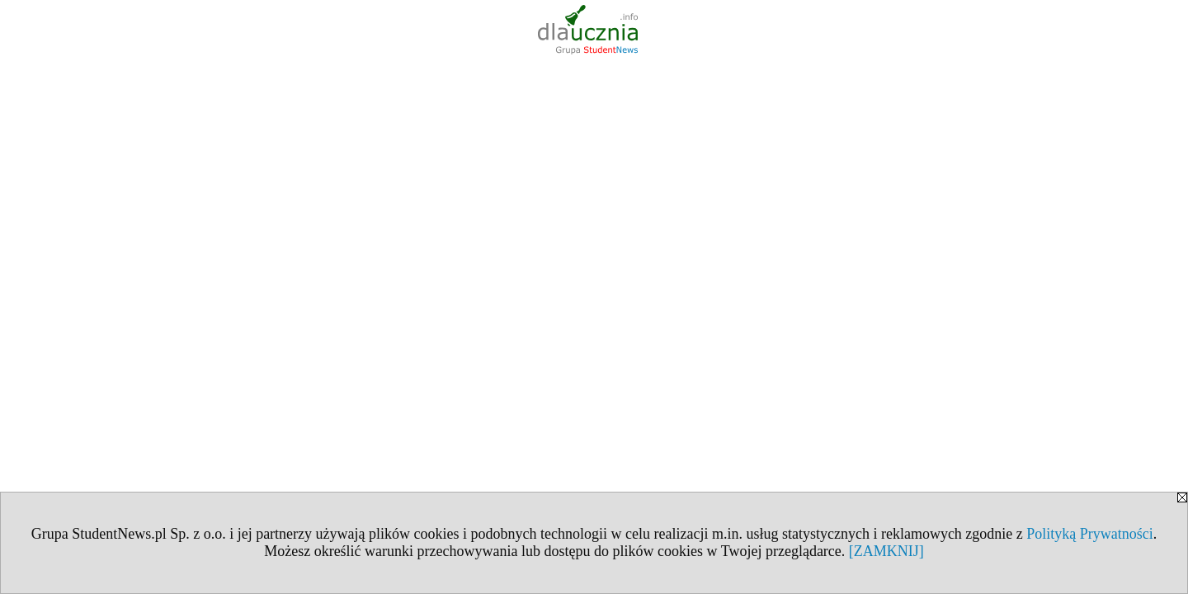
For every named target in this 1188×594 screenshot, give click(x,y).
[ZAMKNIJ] (886, 551)
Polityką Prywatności (1089, 534)
